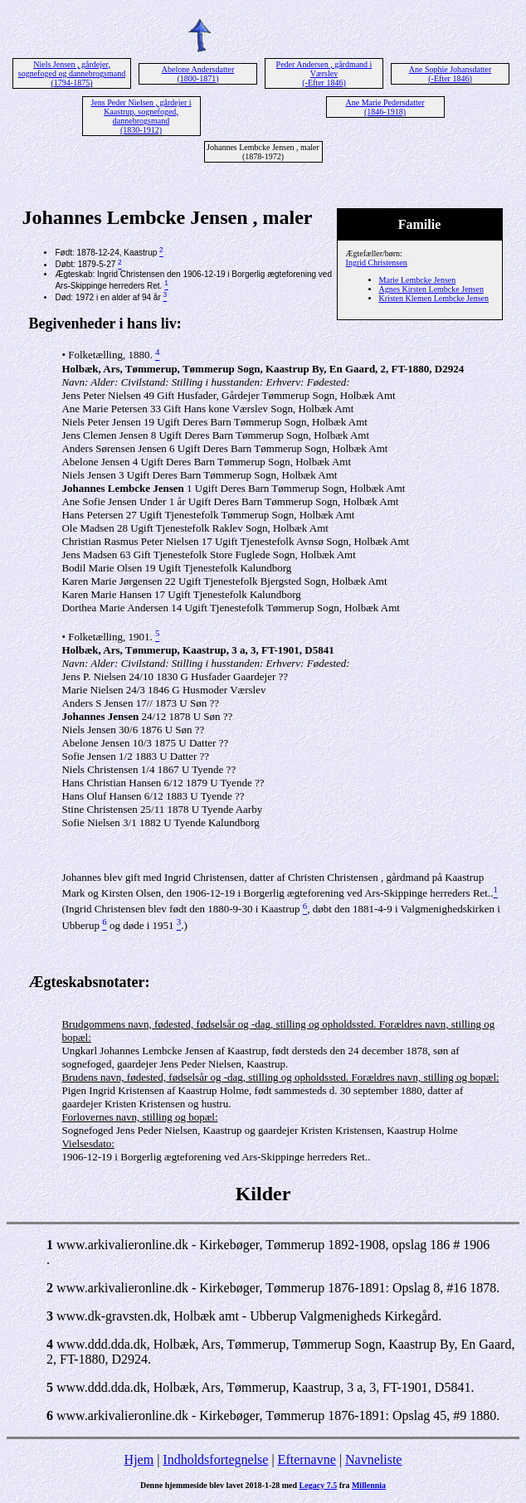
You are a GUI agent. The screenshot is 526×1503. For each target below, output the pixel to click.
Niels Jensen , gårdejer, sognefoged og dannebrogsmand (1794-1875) (71, 73)
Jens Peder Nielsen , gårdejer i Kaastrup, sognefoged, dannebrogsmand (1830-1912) (140, 116)
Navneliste (373, 1459)
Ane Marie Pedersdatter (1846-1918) (385, 107)
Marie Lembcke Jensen (417, 280)
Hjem (139, 1459)
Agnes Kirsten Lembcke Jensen (431, 289)
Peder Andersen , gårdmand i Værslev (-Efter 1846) (324, 73)
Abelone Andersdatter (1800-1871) (198, 74)
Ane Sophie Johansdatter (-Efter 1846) (450, 74)
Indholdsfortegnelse (215, 1459)
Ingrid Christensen (376, 262)
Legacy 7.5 (319, 1485)
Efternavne (307, 1459)
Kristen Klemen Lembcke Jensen (434, 298)
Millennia (369, 1485)
